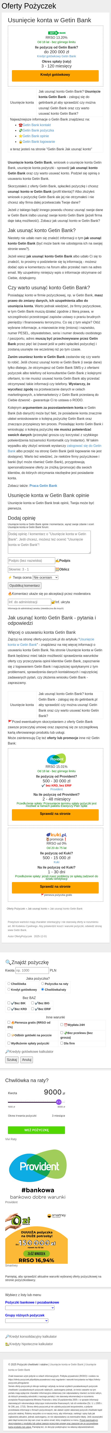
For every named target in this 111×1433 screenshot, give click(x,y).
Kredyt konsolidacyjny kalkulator (33, 1336)
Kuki (56, 862)
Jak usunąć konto (37, 908)
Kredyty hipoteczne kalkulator (31, 1344)
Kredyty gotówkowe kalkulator (31, 1051)
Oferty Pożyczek (29, 6)
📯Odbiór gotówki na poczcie (29, 1035)
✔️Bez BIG (40, 1003)
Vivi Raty (11, 1139)
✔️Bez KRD (17, 1009)
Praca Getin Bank (43, 485)
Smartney (11, 1265)
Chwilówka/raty (53, 989)
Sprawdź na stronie (55, 813)
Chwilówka (16, 984)
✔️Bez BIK (16, 1003)
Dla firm (67, 1043)
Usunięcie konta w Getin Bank (66, 1364)
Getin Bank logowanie (39, 141)
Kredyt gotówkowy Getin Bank (56, 56)
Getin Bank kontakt (37, 125)
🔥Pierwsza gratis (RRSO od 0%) (28, 1025)
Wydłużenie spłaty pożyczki (28, 1043)
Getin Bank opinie (36, 136)
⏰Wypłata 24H (72, 1025)
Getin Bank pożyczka (38, 130)
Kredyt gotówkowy (55, 74)
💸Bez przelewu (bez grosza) (76, 1035)
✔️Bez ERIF (41, 1009)
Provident (56, 789)
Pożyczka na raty (54, 984)
